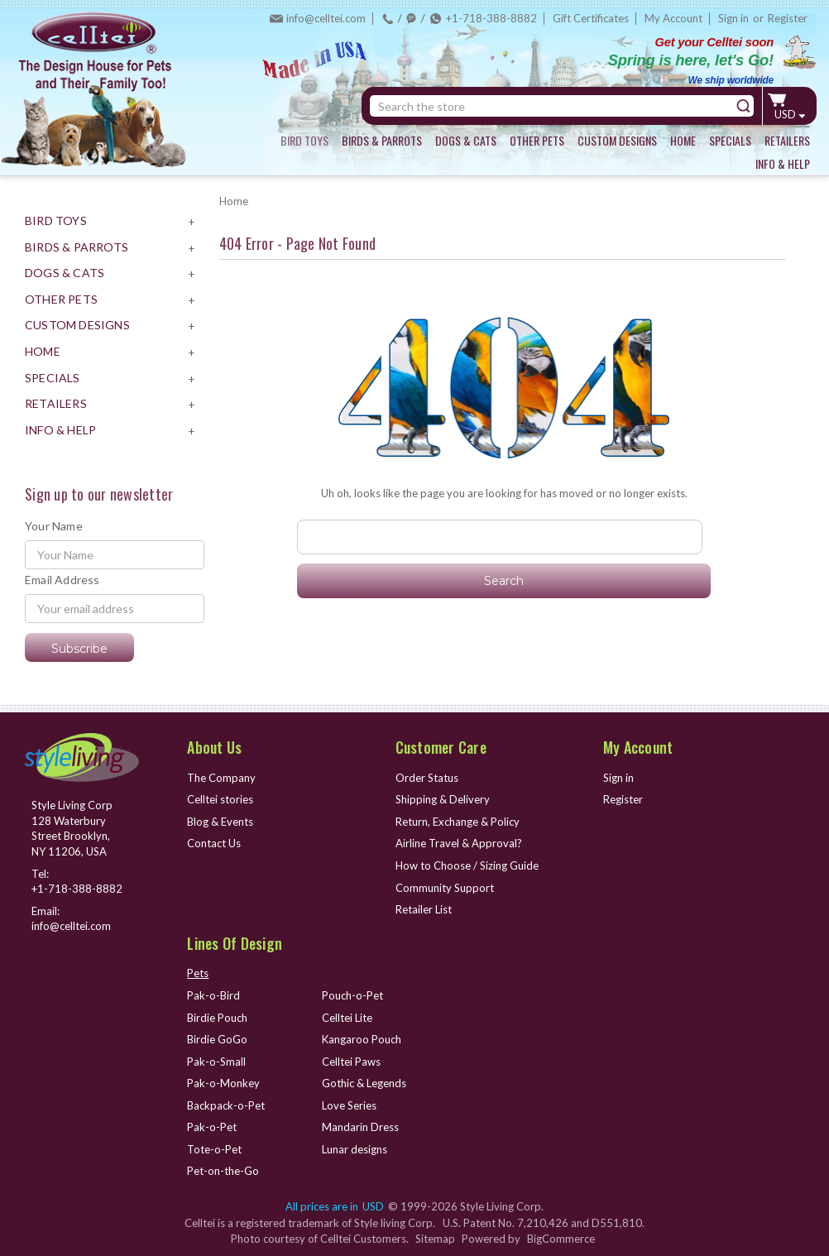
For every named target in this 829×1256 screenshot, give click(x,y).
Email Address (62, 580)
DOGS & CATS (465, 140)
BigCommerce (561, 1238)
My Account (673, 18)
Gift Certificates (591, 18)
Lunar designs (354, 1149)
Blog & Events (220, 821)
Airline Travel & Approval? (458, 843)
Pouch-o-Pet (352, 995)
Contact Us (214, 843)
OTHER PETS (537, 140)
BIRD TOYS (304, 140)
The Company (221, 777)
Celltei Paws (351, 1061)
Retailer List (423, 909)
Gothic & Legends (364, 1083)
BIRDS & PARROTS (382, 140)
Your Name (54, 526)
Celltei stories (220, 799)
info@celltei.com (326, 18)
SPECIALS (730, 140)
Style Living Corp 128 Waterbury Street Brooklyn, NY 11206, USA (72, 828)
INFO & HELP (782, 163)
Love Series (349, 1105)
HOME (683, 140)
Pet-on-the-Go (223, 1170)
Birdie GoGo (217, 1039)
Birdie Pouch (217, 1017)
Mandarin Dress (360, 1127)
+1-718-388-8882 (491, 18)
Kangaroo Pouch (361, 1039)
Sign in (733, 18)
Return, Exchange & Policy (457, 821)
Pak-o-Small (216, 1061)
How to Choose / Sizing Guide (467, 865)
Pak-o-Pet (212, 1127)
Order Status (426, 777)
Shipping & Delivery (442, 799)
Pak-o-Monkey (223, 1083)
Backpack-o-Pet (226, 1105)
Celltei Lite (347, 1017)
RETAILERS (787, 140)
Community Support (444, 887)
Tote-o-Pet (214, 1149)
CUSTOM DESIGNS (617, 140)
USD (789, 114)
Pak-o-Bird (213, 995)
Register (787, 18)
